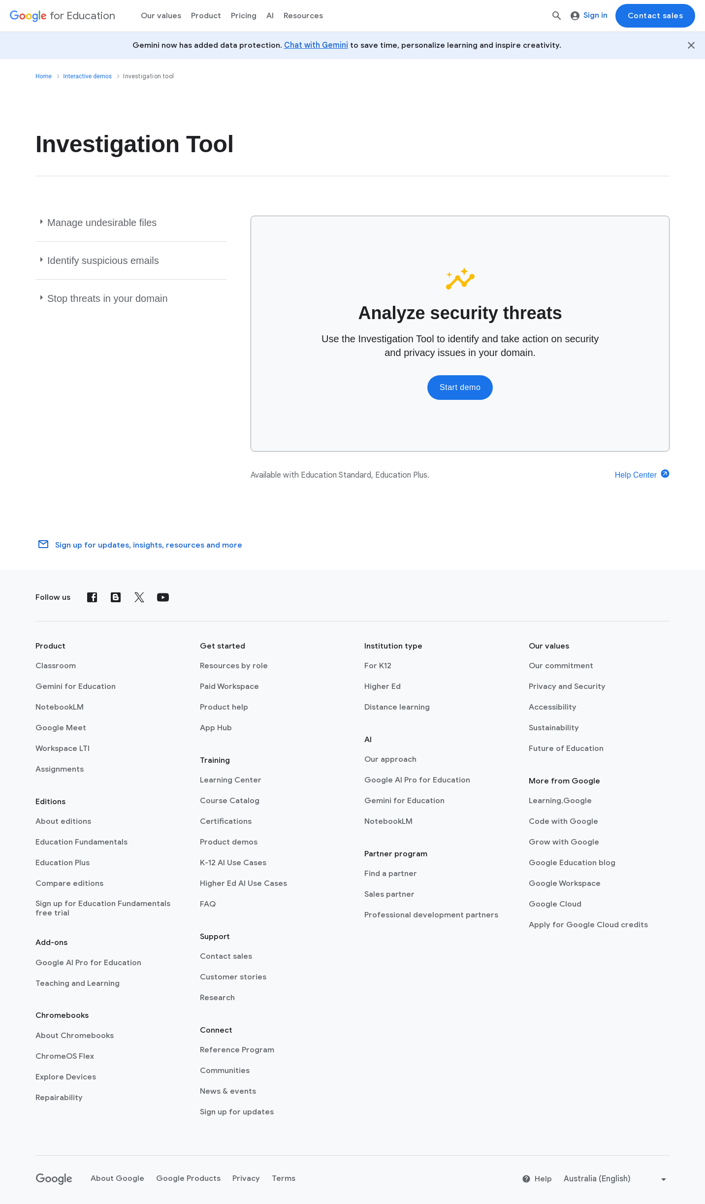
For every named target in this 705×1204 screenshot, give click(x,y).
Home (43, 76)
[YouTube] (163, 597)
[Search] (557, 16)
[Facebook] (92, 597)
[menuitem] (243, 16)
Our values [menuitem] (161, 16)
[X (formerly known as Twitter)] (139, 597)
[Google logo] (54, 1179)
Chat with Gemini (316, 45)
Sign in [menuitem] (589, 15)
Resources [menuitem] (303, 16)
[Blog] (116, 597)
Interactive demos (87, 76)
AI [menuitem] (270, 16)
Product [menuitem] (206, 16)
